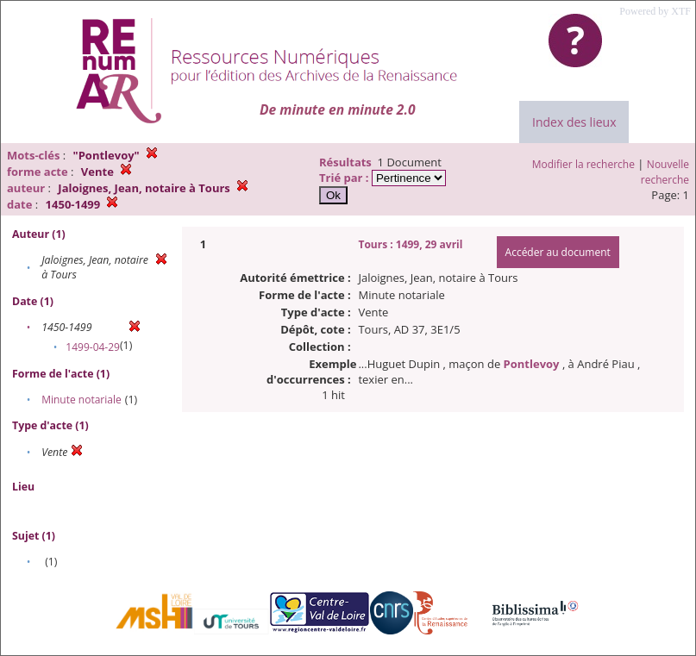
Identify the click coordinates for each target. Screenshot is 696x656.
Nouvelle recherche (665, 172)
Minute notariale (81, 399)
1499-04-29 (93, 347)
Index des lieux (574, 122)
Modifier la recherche (583, 164)
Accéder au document (558, 252)
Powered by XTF (655, 11)
